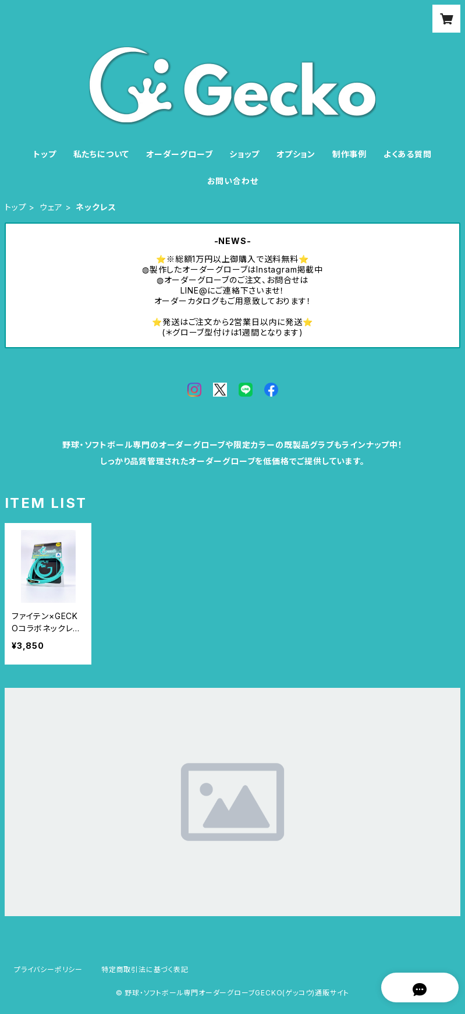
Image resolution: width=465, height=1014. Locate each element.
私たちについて (101, 154)
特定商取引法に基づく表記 (145, 969)
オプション (295, 154)
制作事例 (349, 154)
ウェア (51, 207)
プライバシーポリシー (48, 969)
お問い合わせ (232, 181)
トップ (44, 154)
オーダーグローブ (179, 154)
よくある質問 (408, 154)
